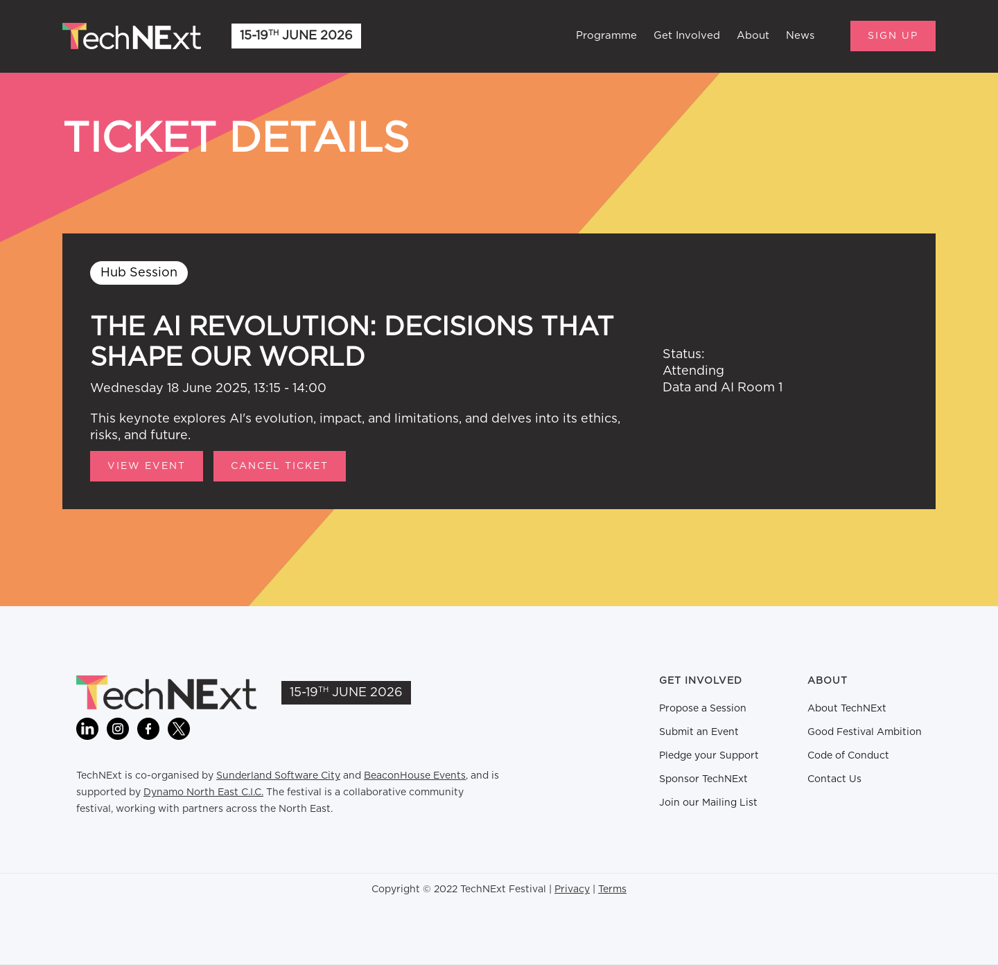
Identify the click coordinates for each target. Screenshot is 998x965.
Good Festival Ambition (864, 732)
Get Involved (687, 35)
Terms (612, 889)
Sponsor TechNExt (703, 779)
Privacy (572, 889)
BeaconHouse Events (415, 776)
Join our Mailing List (708, 803)
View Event (146, 466)
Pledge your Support (709, 756)
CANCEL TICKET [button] (280, 466)
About (753, 35)
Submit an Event (699, 732)
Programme (606, 35)
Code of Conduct (848, 756)
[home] (131, 36)
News (800, 35)
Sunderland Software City (278, 776)
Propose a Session (702, 709)
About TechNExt (846, 709)
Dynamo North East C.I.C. (203, 792)
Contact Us (834, 779)
